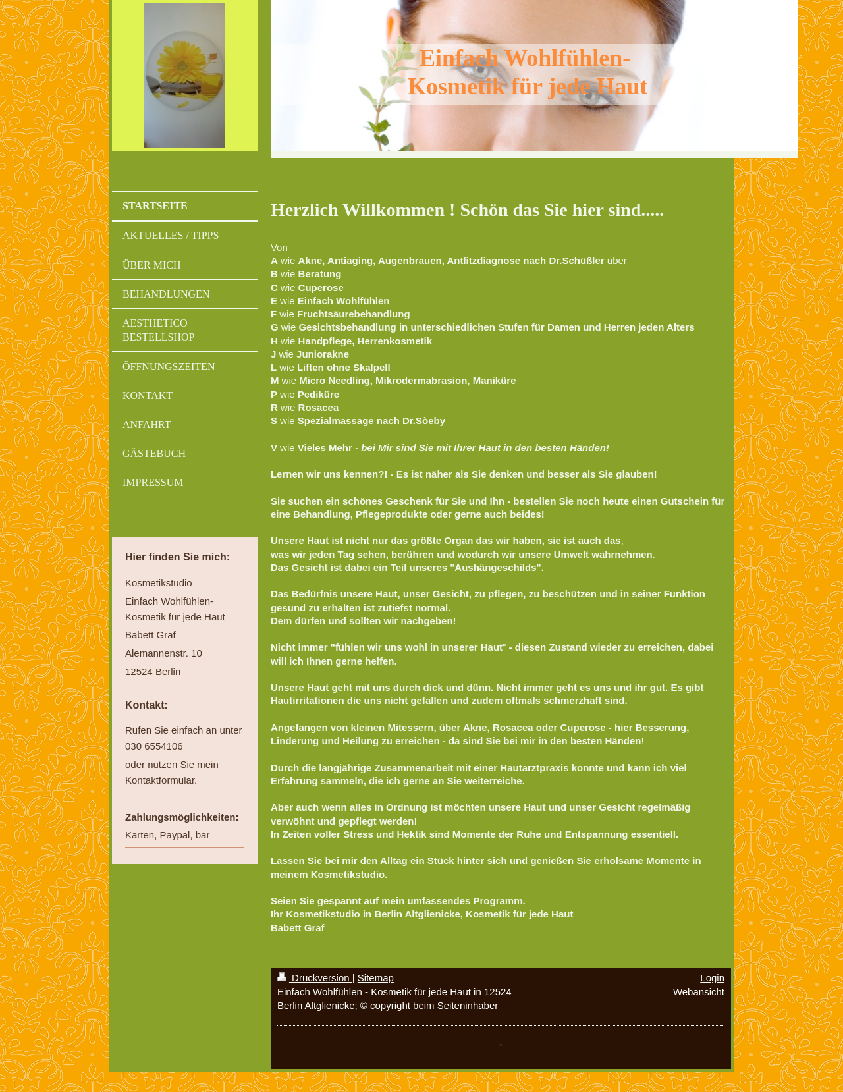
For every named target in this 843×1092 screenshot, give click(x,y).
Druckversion (314, 977)
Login (712, 977)
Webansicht (698, 991)
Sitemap (376, 977)
